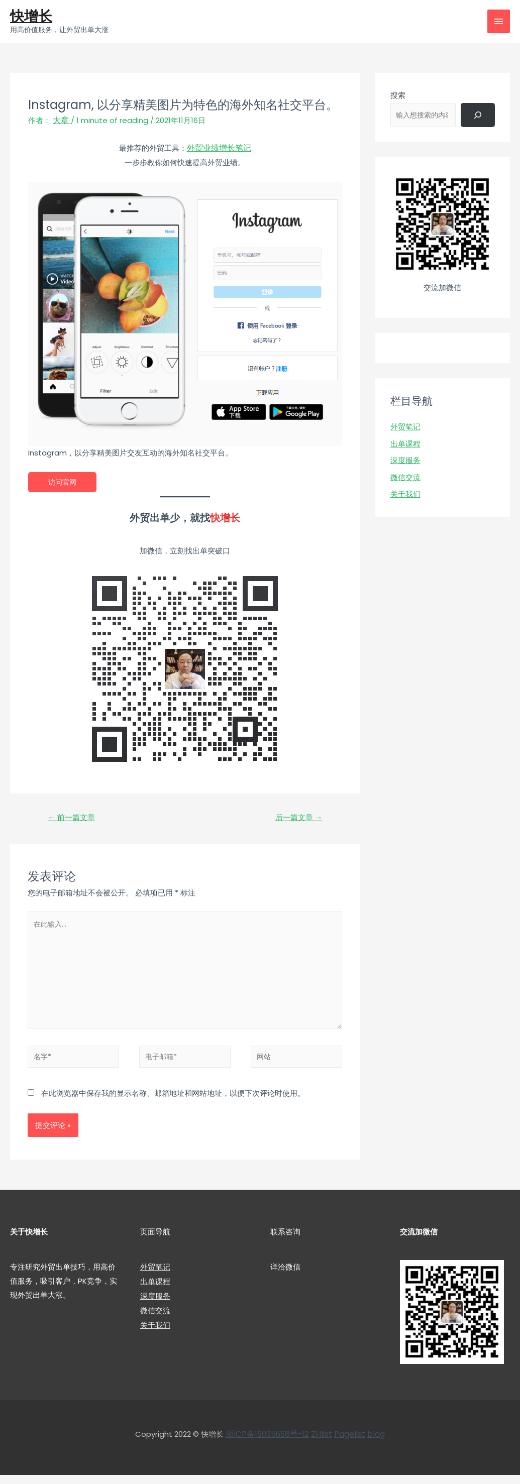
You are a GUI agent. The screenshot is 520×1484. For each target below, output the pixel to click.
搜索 (397, 96)
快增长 (32, 16)
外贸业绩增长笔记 (219, 148)
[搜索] (478, 116)
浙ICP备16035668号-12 (269, 1443)
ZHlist (321, 1443)
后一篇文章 (297, 818)
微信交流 (405, 478)
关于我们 (405, 495)
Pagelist (348, 1443)
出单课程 (405, 444)
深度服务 (405, 461)
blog (373, 1443)
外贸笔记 (405, 427)
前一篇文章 (73, 818)
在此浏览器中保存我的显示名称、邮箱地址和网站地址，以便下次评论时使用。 (173, 1102)
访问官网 (63, 482)
